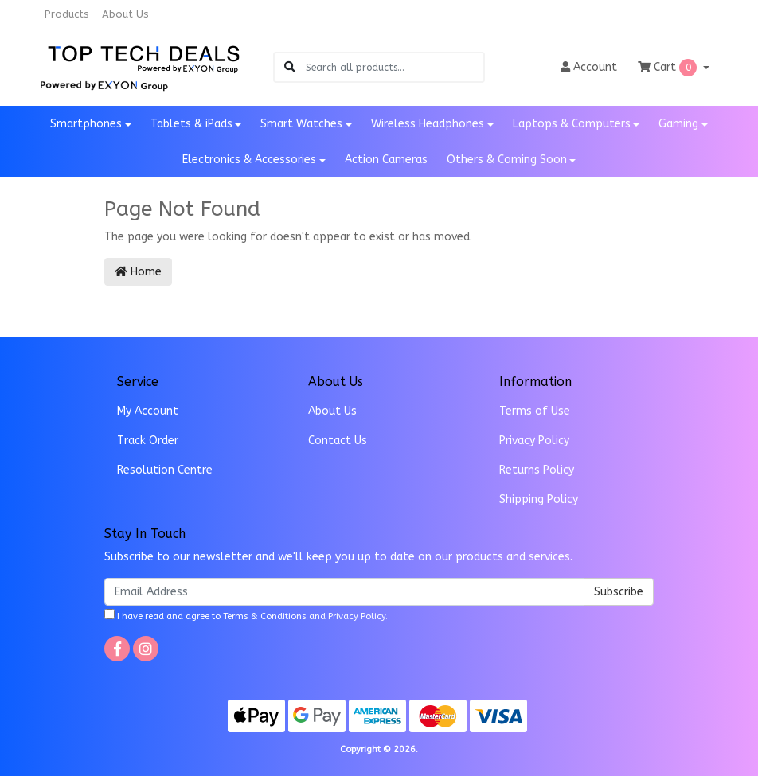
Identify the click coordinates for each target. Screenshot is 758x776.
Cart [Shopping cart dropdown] (669, 67)
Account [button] (589, 67)
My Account (147, 411)
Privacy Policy (534, 440)
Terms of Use (534, 411)
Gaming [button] (678, 124)
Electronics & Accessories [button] (249, 159)
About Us (125, 14)
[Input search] (394, 67)
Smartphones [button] (86, 124)
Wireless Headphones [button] (427, 124)
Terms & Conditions (265, 616)
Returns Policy (536, 470)
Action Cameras (386, 159)
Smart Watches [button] (301, 124)
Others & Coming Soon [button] (507, 159)
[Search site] (290, 67)
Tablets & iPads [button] (191, 124)
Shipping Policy (538, 499)
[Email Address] (344, 592)
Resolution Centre (165, 470)
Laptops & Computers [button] (572, 124)
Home (138, 272)
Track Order (147, 440)
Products (67, 14)
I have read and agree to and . (246, 615)
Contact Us (337, 440)
